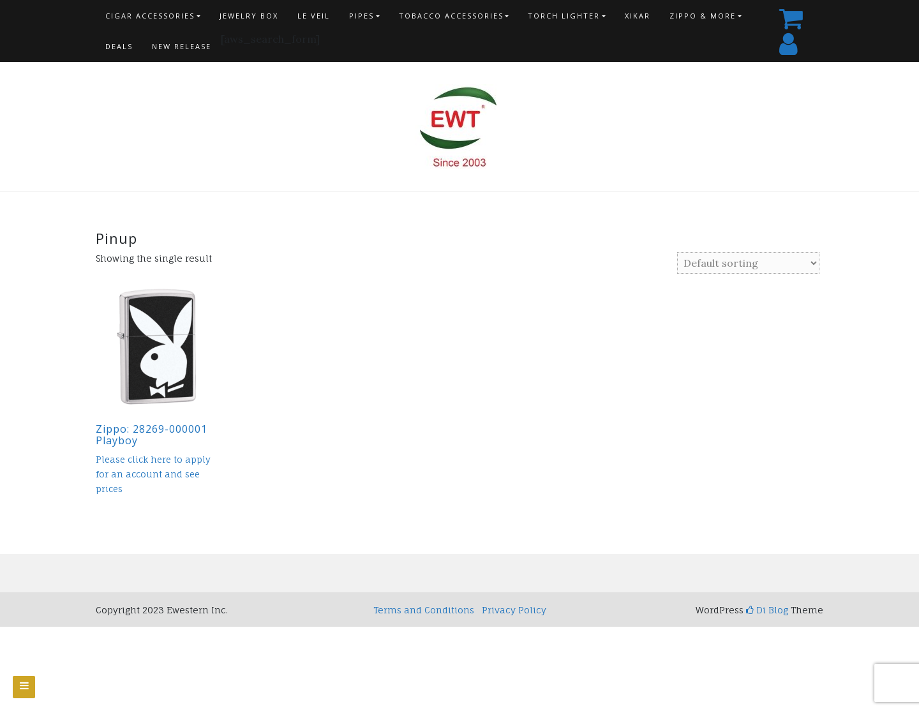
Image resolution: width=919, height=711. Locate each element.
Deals (119, 46)
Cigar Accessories (150, 15)
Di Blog (767, 609)
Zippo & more (702, 15)
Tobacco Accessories (451, 15)
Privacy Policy (514, 609)
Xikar (637, 15)
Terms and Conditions (423, 609)
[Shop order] (748, 263)
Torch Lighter (564, 15)
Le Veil (313, 15)
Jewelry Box (249, 15)
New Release (181, 46)
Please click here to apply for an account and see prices (153, 474)
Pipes (361, 15)
